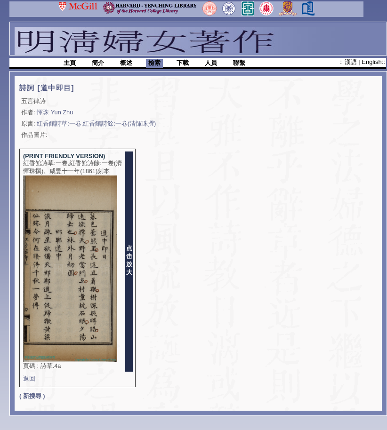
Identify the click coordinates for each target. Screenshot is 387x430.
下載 (183, 62)
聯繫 (239, 62)
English (371, 61)
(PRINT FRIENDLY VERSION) (64, 155)
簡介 (98, 62)
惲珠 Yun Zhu (55, 112)
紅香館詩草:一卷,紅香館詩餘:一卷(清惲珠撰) (96, 123)
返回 (29, 378)
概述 (126, 62)
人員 (211, 62)
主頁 (70, 62)
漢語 (352, 61)
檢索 (154, 62)
